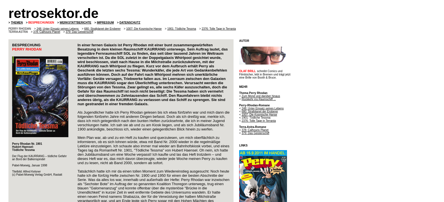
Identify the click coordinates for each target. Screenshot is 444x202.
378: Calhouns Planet (46, 31)
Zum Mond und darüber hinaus (261, 96)
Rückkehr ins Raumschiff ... (259, 99)
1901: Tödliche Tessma (181, 28)
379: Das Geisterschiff (79, 31)
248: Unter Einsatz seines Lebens (58, 28)
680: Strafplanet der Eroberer (102, 28)
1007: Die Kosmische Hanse (144, 28)
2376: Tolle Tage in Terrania (219, 28)
